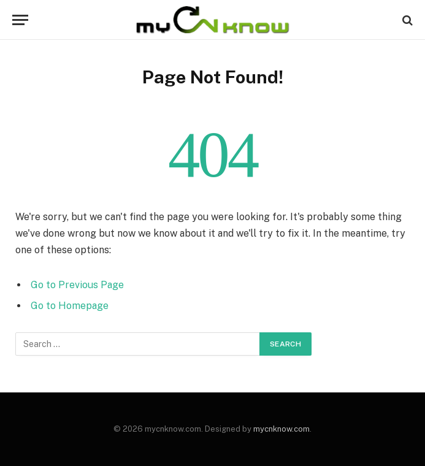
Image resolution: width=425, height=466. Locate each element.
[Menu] (20, 20)
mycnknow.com (281, 429)
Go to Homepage (70, 305)
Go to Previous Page (77, 285)
